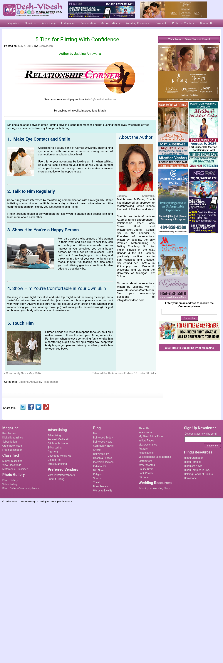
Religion (97, 474)
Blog (95, 433)
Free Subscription (12, 449)
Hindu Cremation (193, 457)
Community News (103, 445)
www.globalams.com (61, 501)
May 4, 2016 (25, 46)
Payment (53, 451)
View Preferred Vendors (61, 474)
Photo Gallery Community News (20, 488)
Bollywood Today (103, 437)
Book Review (100, 486)
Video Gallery (10, 484)
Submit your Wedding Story (154, 488)
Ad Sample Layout (58, 443)
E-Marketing (54, 447)
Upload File (54, 459)
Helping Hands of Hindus (198, 474)
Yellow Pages (146, 440)
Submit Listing (56, 479)
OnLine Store (146, 469)
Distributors (145, 460)
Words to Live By (102, 490)
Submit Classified (12, 460)
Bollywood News (102, 441)
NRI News (98, 470)
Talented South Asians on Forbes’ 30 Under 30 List (123, 373)
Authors (143, 448)
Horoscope (190, 478)
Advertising (54, 435)
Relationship (50, 381)
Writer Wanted (147, 464)
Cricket (97, 449)
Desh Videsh (11, 501)
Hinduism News (193, 465)
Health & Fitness (102, 457)
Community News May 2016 (23, 373)
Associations (146, 452)
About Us (144, 428)
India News (99, 466)
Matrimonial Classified (15, 469)
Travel (96, 482)
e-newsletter (146, 432)
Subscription (9, 441)
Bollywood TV (101, 453)
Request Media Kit (58, 439)
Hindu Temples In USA (196, 469)
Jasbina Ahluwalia (87, 54)
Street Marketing (57, 463)
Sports (97, 478)
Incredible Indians (103, 462)
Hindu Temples (192, 461)
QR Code (144, 477)
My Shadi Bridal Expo (151, 436)
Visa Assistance (148, 444)
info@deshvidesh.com (102, 99)
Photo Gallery (10, 480)
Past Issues (9, 433)
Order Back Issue (12, 445)
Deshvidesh (45, 46)
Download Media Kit (59, 455)
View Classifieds (11, 464)
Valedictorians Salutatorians (155, 456)
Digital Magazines (12, 437)
